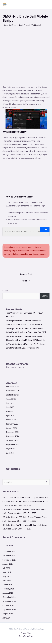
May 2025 (10, 411)
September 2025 (12, 395)
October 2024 (12, 440)
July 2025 (10, 403)
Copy (45, 229)
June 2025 (10, 407)
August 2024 (11, 449)
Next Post (26, 281)
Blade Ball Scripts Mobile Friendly (17, 25)
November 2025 (12, 391)
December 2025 (12, 386)
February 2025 (12, 424)
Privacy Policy (26, 633)
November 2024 (12, 436)
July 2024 (10, 453)
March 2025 (11, 420)
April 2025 (10, 415)
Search (5, 291)
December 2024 (12, 432)
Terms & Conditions (26, 636)
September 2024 (12, 444)
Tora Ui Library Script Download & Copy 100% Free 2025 (25, 497)
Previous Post (26, 274)
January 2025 (11, 428)
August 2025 (11, 399)
